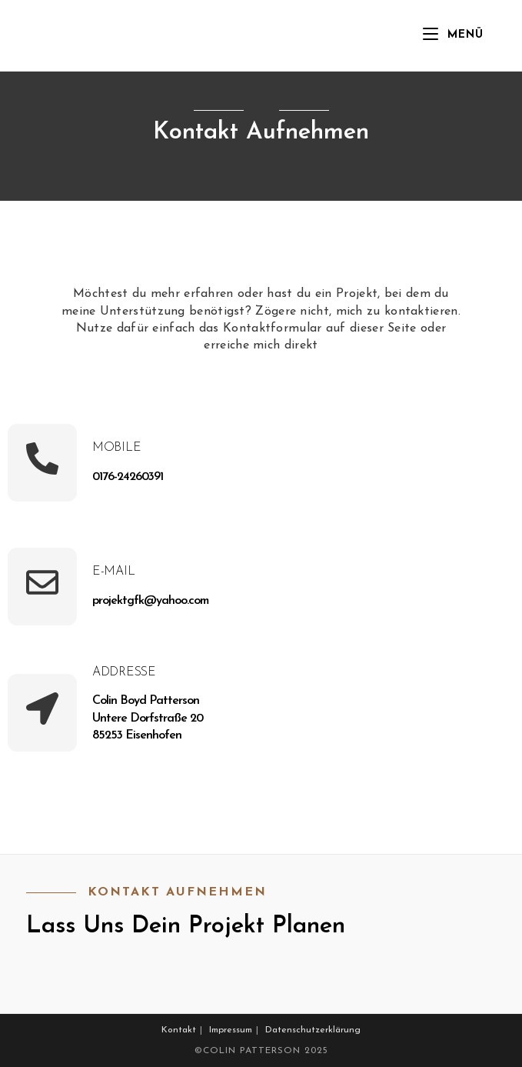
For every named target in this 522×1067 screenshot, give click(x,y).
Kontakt (178, 1030)
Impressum (230, 1030)
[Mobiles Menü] (453, 35)
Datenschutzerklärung (313, 1030)
